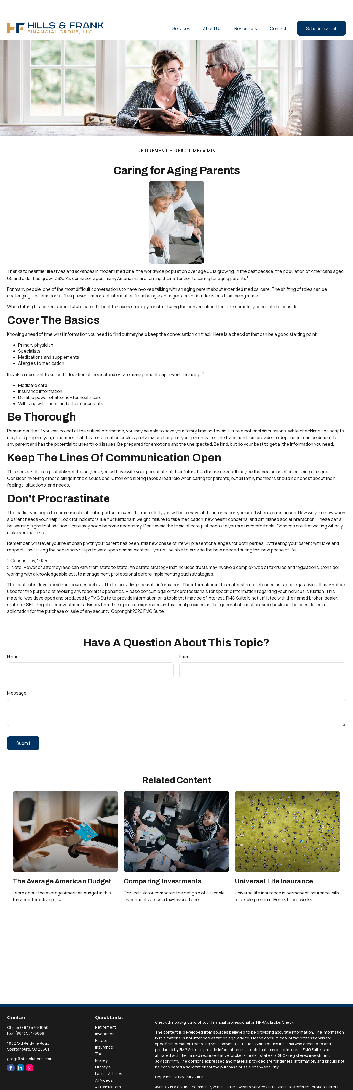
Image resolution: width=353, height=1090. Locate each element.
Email (184, 640)
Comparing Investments (162, 864)
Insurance (104, 1030)
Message (16, 676)
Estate (101, 1023)
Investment (105, 1017)
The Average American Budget (62, 864)
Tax (98, 1037)
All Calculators (108, 1070)
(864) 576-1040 (34, 1011)
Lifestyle (103, 1050)
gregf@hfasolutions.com (29, 1042)
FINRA (160, 1081)
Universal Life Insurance (274, 864)
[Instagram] (29, 1051)
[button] (181, 11)
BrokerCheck (281, 1005)
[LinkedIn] (20, 1051)
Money (101, 1043)
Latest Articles (108, 1057)
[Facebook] (11, 1051)
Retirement (105, 1010)
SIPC (171, 1081)
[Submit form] (23, 726)
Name (13, 640)
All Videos (104, 1063)
